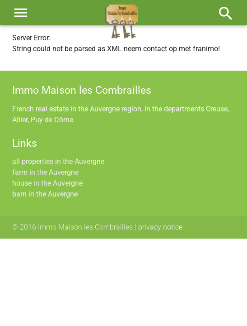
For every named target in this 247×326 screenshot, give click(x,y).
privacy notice (160, 227)
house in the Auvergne (47, 183)
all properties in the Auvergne (58, 161)
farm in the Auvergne (45, 172)
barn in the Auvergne (45, 194)
